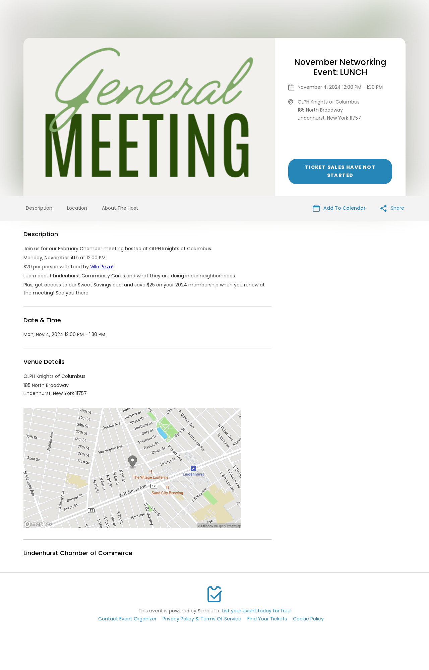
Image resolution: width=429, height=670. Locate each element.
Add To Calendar (339, 208)
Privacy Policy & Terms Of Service (202, 618)
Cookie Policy (308, 618)
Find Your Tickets (267, 618)
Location (77, 208)
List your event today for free (256, 610)
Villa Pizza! (101, 266)
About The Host (120, 208)
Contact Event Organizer (127, 618)
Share (392, 208)
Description (39, 208)
